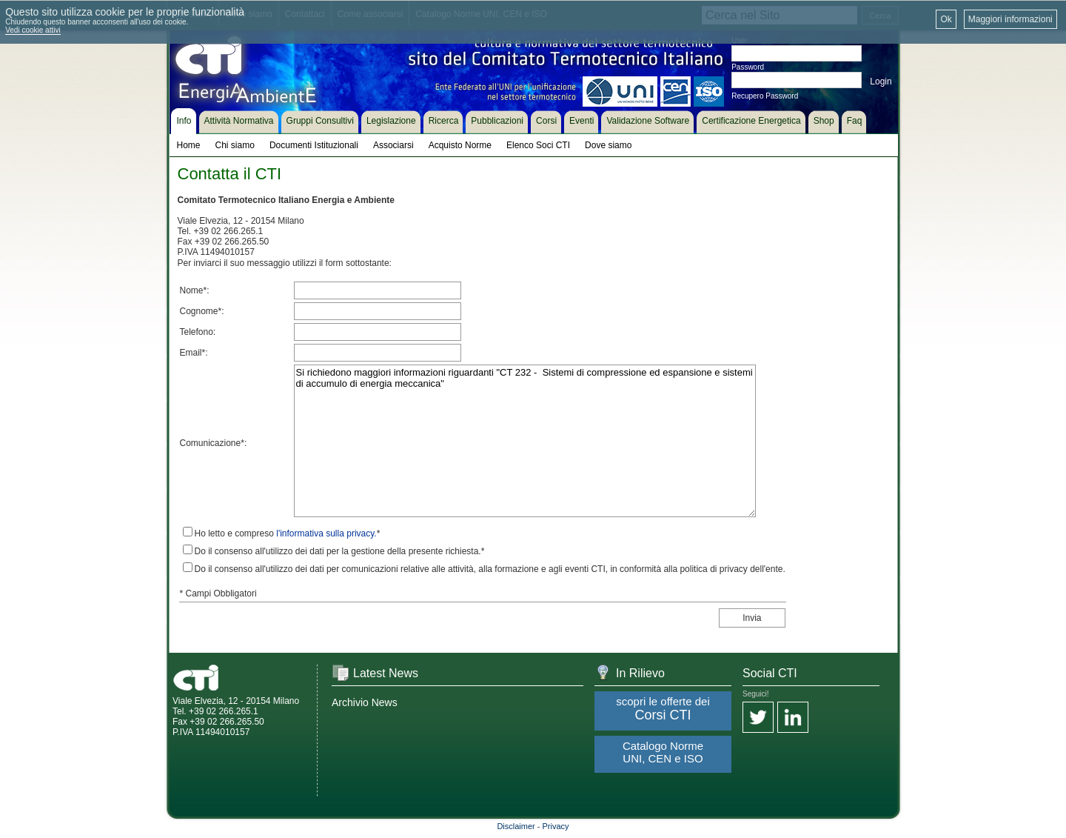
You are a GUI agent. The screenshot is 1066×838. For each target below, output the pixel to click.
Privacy (556, 826)
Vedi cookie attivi (33, 30)
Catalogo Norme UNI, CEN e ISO (663, 752)
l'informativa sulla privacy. (326, 533)
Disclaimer (515, 826)
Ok (945, 19)
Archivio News (365, 702)
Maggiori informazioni (1010, 19)
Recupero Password (764, 96)
